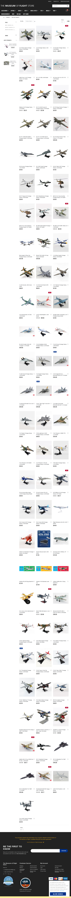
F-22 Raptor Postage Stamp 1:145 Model (25, 434)
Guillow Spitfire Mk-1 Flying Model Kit (59, 582)
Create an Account (65, 1)
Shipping (21, 865)
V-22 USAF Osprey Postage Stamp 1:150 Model (25, 819)
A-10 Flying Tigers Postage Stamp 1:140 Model (25, 48)
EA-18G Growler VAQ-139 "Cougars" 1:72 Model (25, 345)
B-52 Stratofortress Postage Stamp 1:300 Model (42, 196)
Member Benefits (33, 865)
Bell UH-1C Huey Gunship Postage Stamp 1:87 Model (59, 196)
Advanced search (58, 865)
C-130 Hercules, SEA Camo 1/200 (25, 285)
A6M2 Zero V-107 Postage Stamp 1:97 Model (25, 78)
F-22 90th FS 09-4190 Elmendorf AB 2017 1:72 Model (60, 404)
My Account (42, 865)
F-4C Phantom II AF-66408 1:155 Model (25, 463)
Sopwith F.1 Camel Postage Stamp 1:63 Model (59, 730)
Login (41, 867)
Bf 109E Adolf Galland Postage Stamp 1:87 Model (43, 226)
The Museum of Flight (59, 869)
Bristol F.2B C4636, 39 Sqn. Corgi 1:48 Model (42, 256)
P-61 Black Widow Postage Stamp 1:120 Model (42, 700)
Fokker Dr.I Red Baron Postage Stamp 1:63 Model (26, 552)
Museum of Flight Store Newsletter (59, 871)
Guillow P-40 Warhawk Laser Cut (42, 582)
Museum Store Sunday (33, 871)
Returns (21, 867)
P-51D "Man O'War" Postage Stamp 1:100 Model (59, 671)
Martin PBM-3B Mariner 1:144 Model (43, 611)
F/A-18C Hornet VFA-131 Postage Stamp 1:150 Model (42, 493)
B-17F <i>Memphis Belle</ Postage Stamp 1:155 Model (25, 137)
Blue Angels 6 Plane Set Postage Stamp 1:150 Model (25, 256)
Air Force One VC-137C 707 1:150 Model (59, 78)
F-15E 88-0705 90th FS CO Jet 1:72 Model (26, 404)
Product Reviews (33, 867)
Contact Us (56, 1)
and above (10, 29)
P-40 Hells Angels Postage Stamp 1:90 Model (42, 641)
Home (3, 17)
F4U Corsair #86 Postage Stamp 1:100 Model (42, 522)
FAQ (20, 871)
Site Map (56, 867)
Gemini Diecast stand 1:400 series (42, 552)
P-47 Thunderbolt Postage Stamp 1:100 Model (25, 671)
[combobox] (60, 6)
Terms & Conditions (34, 869)
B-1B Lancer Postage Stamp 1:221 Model (25, 167)
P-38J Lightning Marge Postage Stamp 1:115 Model (25, 641)
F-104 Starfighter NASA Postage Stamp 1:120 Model (42, 345)
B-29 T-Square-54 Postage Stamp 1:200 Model (25, 196)
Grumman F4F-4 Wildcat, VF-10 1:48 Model (59, 552)
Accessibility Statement (22, 870)
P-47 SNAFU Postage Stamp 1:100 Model (59, 641)
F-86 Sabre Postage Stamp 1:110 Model (59, 463)
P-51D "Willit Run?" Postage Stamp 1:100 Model (25, 700)
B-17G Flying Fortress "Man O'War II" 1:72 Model (59, 137)
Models (8, 17)
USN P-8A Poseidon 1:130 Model (59, 789)
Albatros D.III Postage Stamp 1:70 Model (25, 107)
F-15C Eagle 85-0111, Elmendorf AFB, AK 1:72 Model (60, 374)
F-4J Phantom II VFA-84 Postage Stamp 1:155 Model (42, 463)
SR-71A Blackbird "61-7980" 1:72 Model (25, 789)
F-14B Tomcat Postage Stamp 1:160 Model (26, 374)
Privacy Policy (43, 870)
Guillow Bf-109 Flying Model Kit (26, 581)
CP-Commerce (28, 890)
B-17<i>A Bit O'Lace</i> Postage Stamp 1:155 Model (42, 107)
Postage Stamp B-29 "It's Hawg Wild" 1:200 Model (26, 730)
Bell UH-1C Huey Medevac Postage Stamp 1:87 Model (25, 226)
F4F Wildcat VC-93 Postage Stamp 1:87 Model (59, 493)
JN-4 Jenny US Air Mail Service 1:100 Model (26, 611)
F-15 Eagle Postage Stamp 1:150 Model (42, 374)
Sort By (21, 21)
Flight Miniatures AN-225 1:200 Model (60, 522)
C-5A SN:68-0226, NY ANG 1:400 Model (25, 315)
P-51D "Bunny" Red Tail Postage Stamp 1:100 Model (42, 671)
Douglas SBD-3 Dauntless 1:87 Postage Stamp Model (60, 315)
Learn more (62, 890)
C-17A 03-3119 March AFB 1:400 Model (42, 285)
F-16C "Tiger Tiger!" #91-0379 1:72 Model (43, 404)
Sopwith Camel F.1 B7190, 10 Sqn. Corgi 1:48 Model (43, 730)
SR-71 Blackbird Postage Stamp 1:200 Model (41, 760)
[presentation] (16, 40)
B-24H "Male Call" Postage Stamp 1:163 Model (59, 167)
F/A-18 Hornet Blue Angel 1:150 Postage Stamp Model (25, 493)
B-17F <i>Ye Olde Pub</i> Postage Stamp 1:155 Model (42, 137)
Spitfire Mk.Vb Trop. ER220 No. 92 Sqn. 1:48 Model (26, 760)
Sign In (49, 1)
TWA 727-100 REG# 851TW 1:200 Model (12, 45)
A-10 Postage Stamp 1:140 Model (42, 48)
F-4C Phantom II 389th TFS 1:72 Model (59, 434)
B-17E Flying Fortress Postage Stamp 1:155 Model (60, 107)
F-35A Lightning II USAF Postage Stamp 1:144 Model (42, 434)
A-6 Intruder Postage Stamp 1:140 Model (59, 48)
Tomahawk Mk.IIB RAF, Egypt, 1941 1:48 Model (43, 789)
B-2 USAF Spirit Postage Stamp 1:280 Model (41, 167)
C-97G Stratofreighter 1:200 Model (42, 315)
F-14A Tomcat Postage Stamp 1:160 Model (60, 345)
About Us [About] (5, 867)
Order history (43, 869)
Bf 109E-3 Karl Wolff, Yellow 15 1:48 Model (60, 226)
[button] (34, 48)
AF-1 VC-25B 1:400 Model (42, 77)
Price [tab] (11, 22)
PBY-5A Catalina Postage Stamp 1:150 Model (59, 700)
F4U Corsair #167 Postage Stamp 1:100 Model (25, 522)
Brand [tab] (11, 35)
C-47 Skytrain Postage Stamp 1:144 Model (59, 285)
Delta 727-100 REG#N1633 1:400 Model (12, 62)
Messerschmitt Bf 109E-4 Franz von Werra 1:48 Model (59, 611)
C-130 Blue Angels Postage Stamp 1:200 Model (59, 256)
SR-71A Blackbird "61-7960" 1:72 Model (59, 760)
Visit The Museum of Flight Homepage (35, 842)
